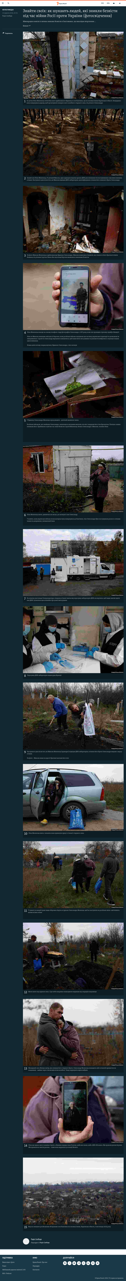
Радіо (4, 1266)
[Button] (7, 34)
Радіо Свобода (7, 16)
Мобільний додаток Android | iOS (13, 1270)
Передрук (36, 1266)
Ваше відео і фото (8, 1262)
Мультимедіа (8, 10)
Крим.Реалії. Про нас (40, 1262)
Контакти (36, 1270)
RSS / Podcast (6, 1273)
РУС (102, 3)
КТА (108, 3)
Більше (27, 26)
